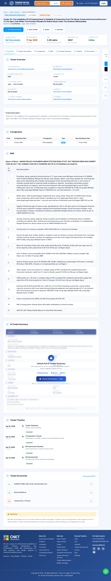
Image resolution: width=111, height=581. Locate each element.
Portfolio (23, 556)
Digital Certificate (62, 550)
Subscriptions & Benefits (46, 539)
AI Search (66, 3)
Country (77, 550)
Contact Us (42, 555)
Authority (77, 544)
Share (46, 29)
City (76, 541)
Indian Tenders (42, 3)
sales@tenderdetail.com (100, 541)
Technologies (15, 556)
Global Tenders (61, 541)
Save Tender (32, 29)
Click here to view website (62, 92)
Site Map (77, 555)
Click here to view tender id (62, 69)
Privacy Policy (75, 573)
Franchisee (42, 547)
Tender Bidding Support (64, 560)
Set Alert (58, 29)
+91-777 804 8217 (98, 539)
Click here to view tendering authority (21, 69)
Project (59, 544)
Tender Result (61, 547)
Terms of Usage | (64, 573)
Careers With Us (44, 550)
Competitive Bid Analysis (64, 552)
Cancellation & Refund (46, 552)
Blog (76, 552)
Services (6, 556)
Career (30, 556)
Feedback (42, 541)
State (76, 539)
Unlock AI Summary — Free (51, 379)
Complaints (42, 544)
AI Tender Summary (13, 29)
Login (103, 3)
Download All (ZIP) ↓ (89, 476)
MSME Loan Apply (62, 563)
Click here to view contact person (19, 99)
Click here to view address (62, 99)
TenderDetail (68, 575)
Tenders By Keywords (81, 547)
